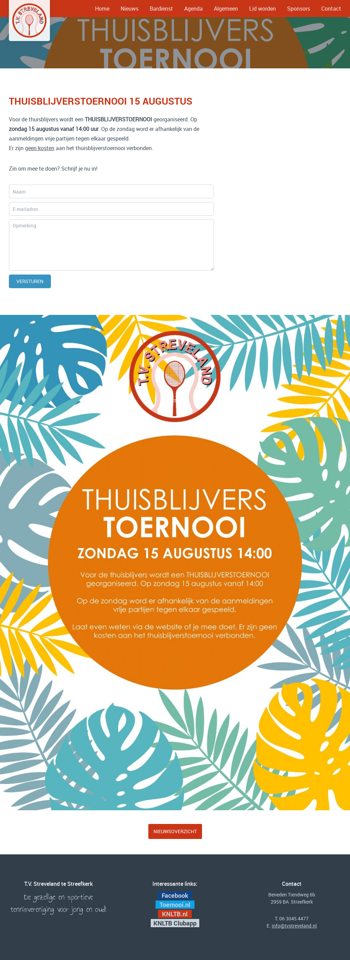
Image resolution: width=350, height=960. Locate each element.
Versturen (29, 281)
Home (102, 8)
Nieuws (129, 8)
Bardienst (161, 8)
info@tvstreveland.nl (294, 925)
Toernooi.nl (176, 905)
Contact (331, 8)
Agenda (193, 8)
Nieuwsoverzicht (175, 831)
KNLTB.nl (175, 914)
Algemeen (226, 8)
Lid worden (262, 8)
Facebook (175, 895)
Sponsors (298, 8)
